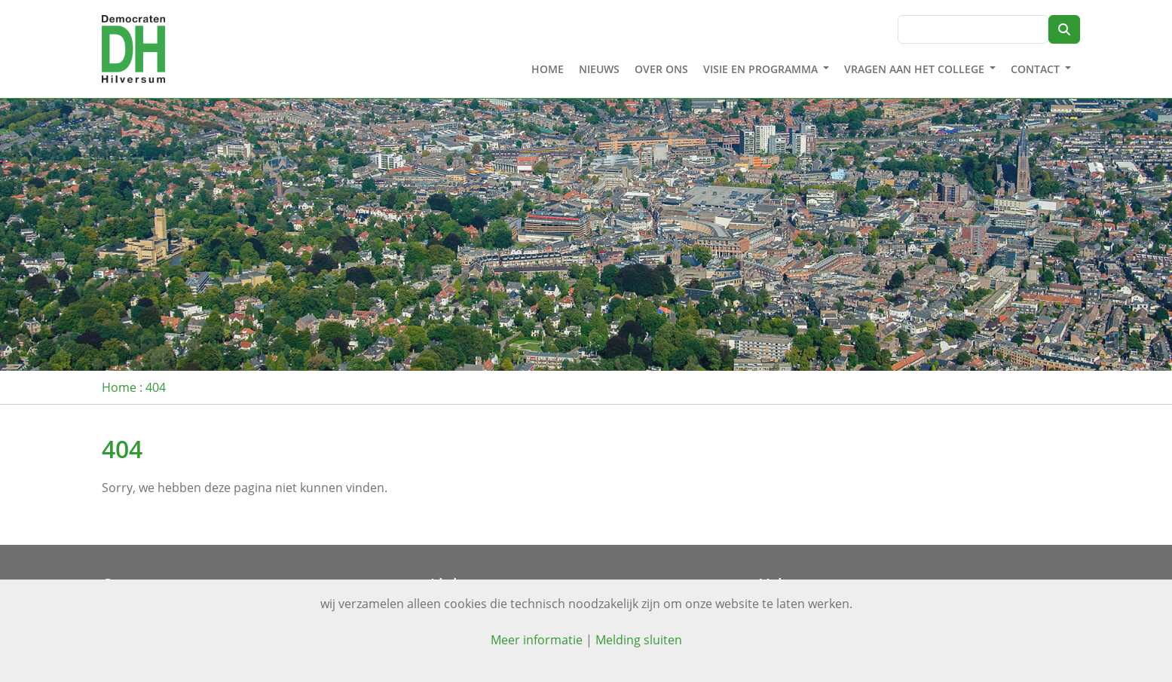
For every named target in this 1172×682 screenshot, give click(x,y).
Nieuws (599, 70)
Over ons (661, 70)
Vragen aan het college (914, 70)
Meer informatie (537, 639)
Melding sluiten (638, 639)
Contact (1035, 70)
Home (547, 70)
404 (155, 387)
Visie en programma (760, 70)
